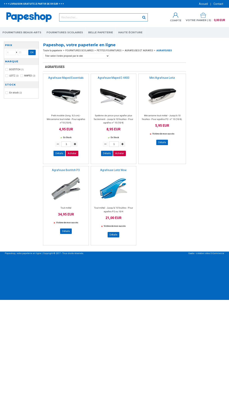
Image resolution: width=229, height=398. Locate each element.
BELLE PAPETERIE (100, 32)
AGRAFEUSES (164, 50)
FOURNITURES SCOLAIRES (65, 32)
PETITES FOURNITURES (109, 50)
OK (32, 52)
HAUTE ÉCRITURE (130, 32)
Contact (218, 3)
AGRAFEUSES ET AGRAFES (139, 50)
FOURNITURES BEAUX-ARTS (22, 32)
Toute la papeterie (52, 50)
